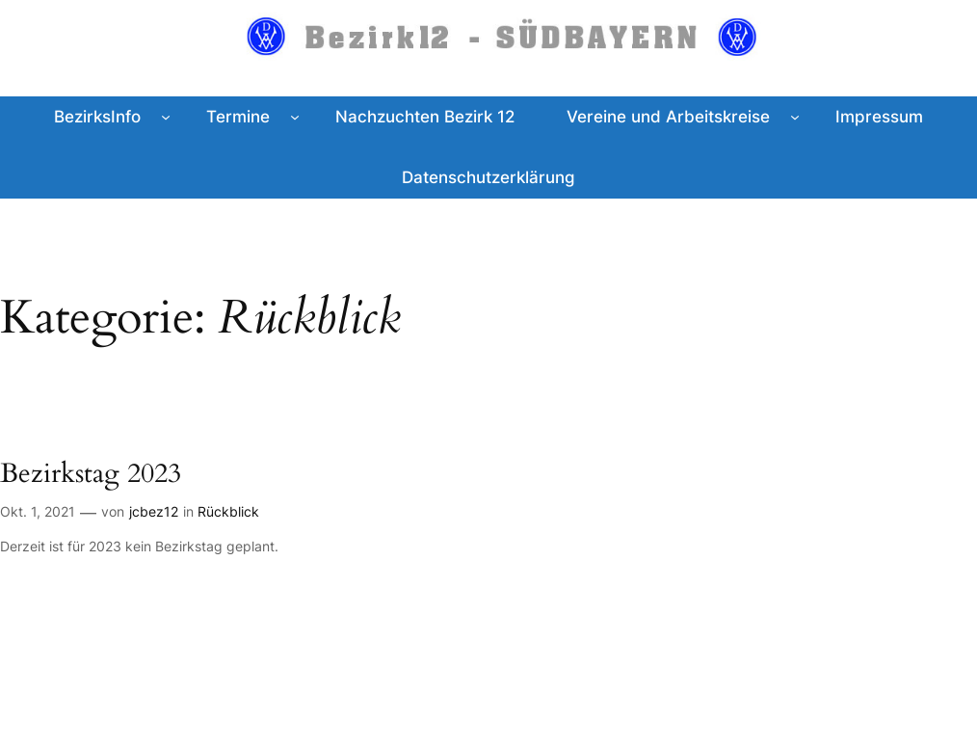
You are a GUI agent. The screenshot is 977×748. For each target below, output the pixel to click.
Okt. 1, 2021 (37, 511)
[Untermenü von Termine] (295, 116)
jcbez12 (153, 511)
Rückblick (228, 511)
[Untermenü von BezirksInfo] (166, 116)
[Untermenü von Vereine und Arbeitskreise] (795, 116)
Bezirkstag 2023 (90, 474)
